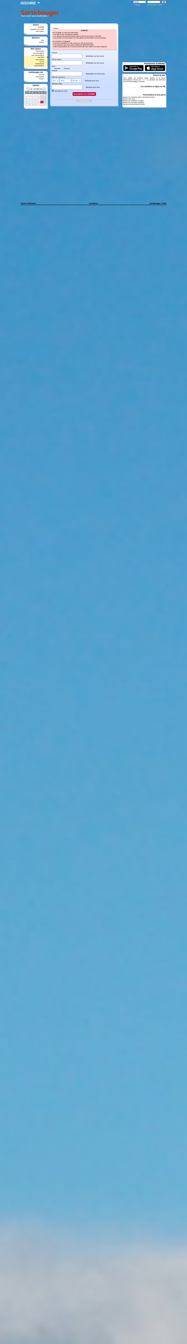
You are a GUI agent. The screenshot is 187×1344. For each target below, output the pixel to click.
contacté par (39, 64)
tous (42, 40)
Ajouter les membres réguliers (133, 102)
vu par (42, 62)
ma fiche (41, 57)
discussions (40, 77)
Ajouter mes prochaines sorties (134, 104)
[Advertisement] (113, 12)
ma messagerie (38, 53)
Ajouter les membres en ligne (133, 101)
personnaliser (39, 66)
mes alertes (40, 59)
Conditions (93, 203)
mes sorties (40, 31)
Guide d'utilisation (28, 203)
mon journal (40, 51)
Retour (56, 28)
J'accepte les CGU (60, 91)
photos (41, 42)
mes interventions (37, 55)
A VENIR (41, 27)
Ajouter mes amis (129, 99)
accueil (41, 75)
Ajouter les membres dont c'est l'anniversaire (139, 97)
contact (41, 79)
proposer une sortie (37, 29)
